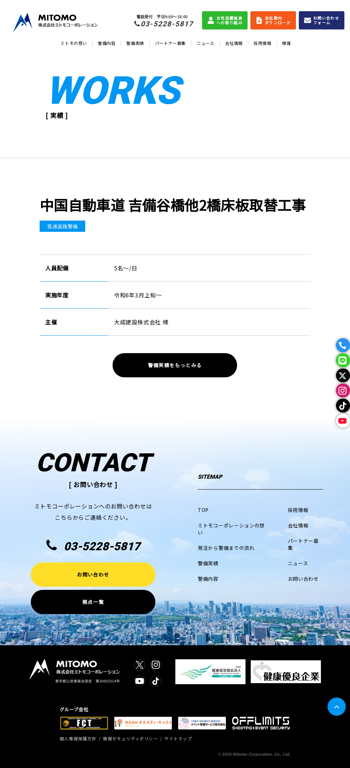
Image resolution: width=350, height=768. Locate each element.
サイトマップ (178, 738)
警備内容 (106, 43)
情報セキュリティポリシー (130, 738)
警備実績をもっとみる (175, 365)
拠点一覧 (93, 601)
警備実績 (135, 43)
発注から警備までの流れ (226, 547)
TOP (203, 509)
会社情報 (234, 43)
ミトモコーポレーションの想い (231, 529)
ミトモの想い (73, 43)
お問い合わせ (93, 574)
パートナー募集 (170, 43)
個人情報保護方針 (78, 738)
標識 (286, 43)
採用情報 (262, 43)
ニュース (205, 43)
